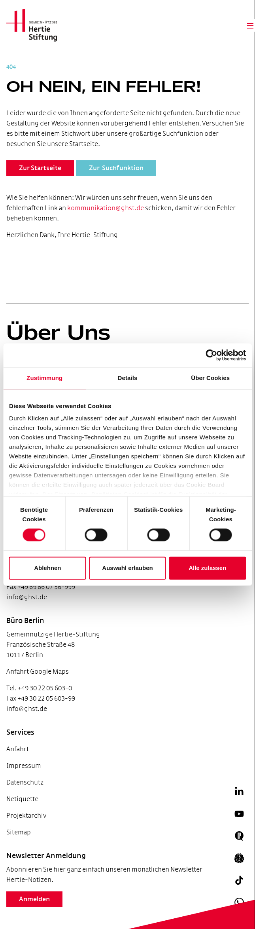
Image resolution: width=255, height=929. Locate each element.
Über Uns (58, 332)
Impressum (23, 765)
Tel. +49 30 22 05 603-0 (39, 688)
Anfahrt (17, 749)
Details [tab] (128, 377)
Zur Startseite (40, 168)
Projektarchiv (26, 815)
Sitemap (18, 832)
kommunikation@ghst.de (105, 208)
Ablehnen (47, 567)
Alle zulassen (207, 567)
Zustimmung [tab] (44, 377)
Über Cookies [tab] (210, 377)
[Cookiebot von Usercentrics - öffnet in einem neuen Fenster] (211, 355)
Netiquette (22, 799)
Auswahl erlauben (127, 567)
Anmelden (34, 899)
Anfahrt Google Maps (37, 671)
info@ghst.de (26, 597)
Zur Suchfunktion (116, 168)
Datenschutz (24, 782)
